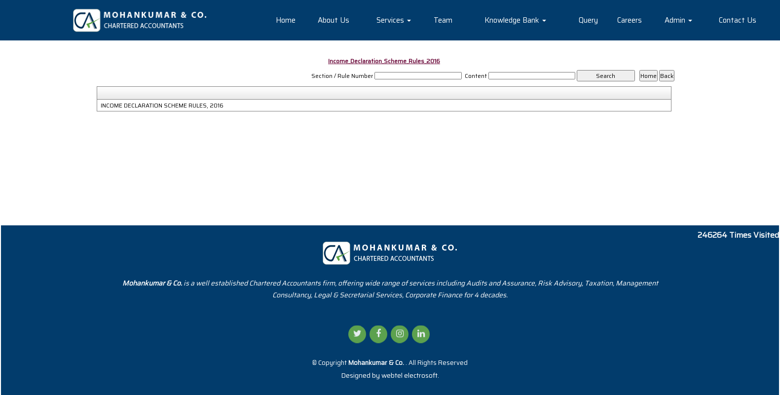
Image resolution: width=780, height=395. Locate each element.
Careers (629, 20)
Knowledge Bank (515, 20)
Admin (678, 20)
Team (443, 20)
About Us (333, 20)
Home (286, 20)
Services (393, 20)
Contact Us (737, 20)
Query (588, 20)
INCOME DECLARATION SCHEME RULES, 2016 (162, 105)
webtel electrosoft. (410, 375)
